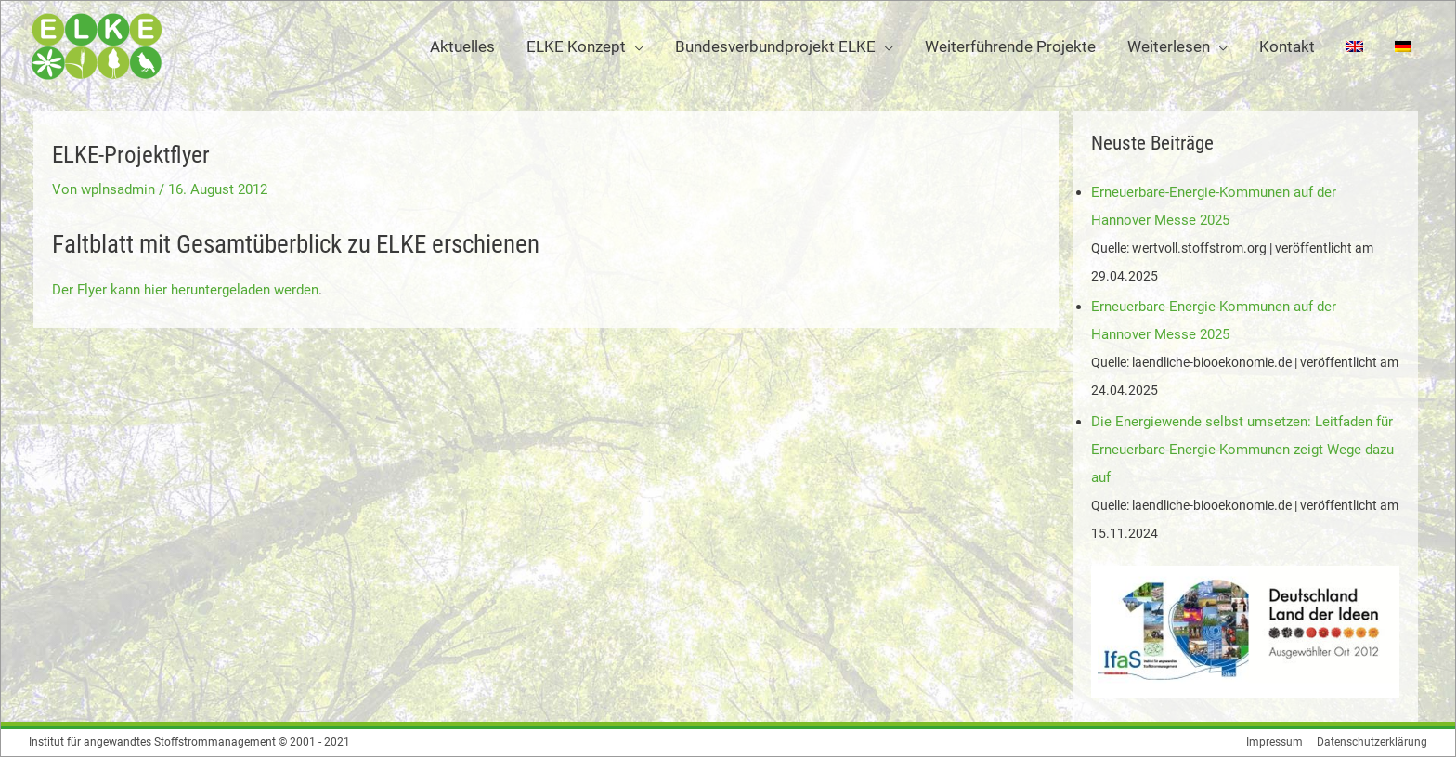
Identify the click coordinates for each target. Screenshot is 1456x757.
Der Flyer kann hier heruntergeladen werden (185, 289)
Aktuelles (462, 46)
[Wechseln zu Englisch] (1355, 46)
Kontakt (1287, 46)
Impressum (1274, 742)
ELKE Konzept (576, 46)
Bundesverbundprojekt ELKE (775, 46)
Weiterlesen (1168, 46)
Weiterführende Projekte (1010, 46)
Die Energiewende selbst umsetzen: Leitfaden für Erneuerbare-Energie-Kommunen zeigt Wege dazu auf (1242, 449)
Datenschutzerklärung (1372, 742)
